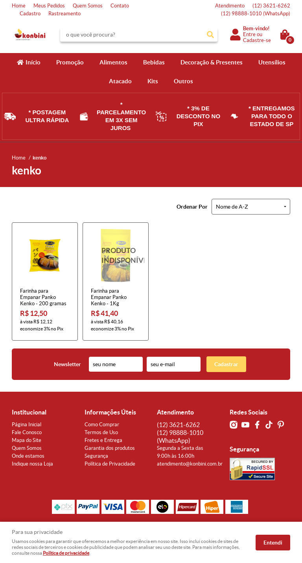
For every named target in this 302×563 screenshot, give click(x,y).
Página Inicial (26, 424)
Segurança (96, 456)
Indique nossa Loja (32, 464)
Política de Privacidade (110, 464)
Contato (119, 6)
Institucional (29, 412)
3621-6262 (271, 6)
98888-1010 (255, 14)
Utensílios (271, 62)
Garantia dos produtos (110, 448)
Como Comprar (102, 424)
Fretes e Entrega (103, 440)
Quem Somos (88, 6)
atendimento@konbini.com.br (190, 464)
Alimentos (113, 62)
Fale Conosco (27, 432)
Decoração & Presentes (211, 62)
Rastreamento (64, 14)
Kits (152, 81)
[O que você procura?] (210, 35)
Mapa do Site (26, 440)
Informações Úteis (110, 412)
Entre (249, 34)
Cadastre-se (257, 40)
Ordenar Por (192, 207)
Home (19, 6)
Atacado (120, 81)
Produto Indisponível (115, 255)
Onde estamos (28, 456)
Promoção (70, 62)
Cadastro (30, 14)
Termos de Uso (101, 432)
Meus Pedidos (49, 6)
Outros (183, 81)
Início (33, 62)
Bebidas (154, 62)
